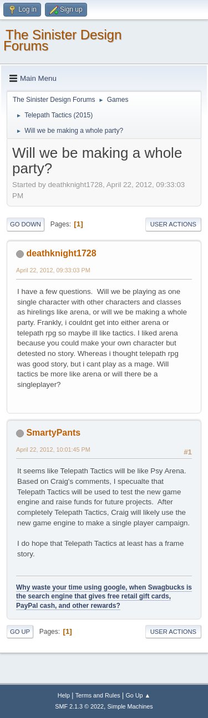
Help (64, 695)
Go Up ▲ (137, 695)
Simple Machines (130, 706)
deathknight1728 (61, 253)
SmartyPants (53, 432)
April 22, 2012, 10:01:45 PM (53, 449)
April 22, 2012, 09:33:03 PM (53, 270)
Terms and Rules (97, 695)
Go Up (20, 631)
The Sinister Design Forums (62, 40)
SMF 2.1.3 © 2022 (79, 706)
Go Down (25, 224)
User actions (173, 224)
